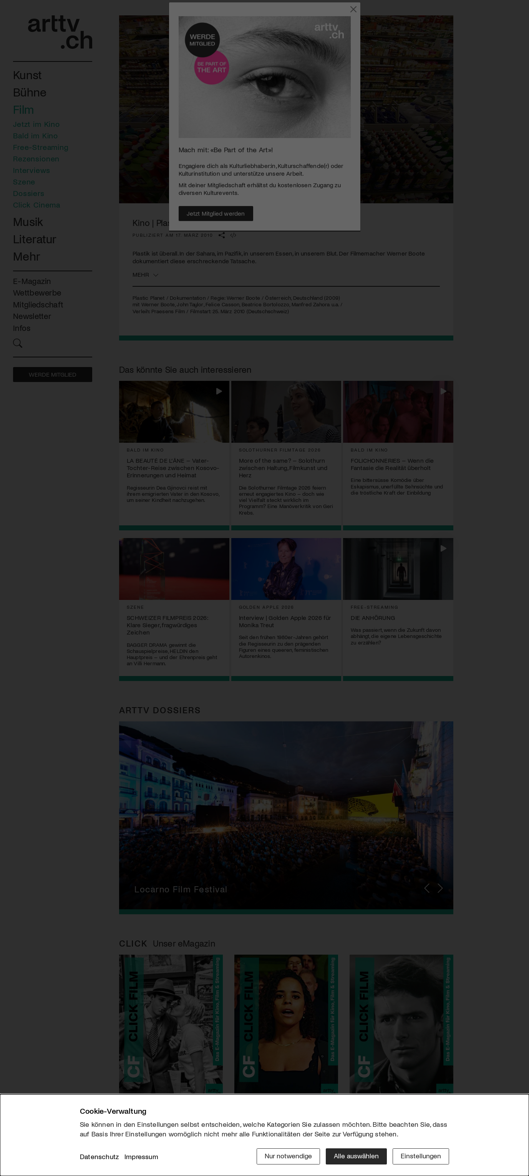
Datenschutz (99, 1156)
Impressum (141, 1156)
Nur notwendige (288, 1155)
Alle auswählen (356, 1155)
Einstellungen (421, 1155)
